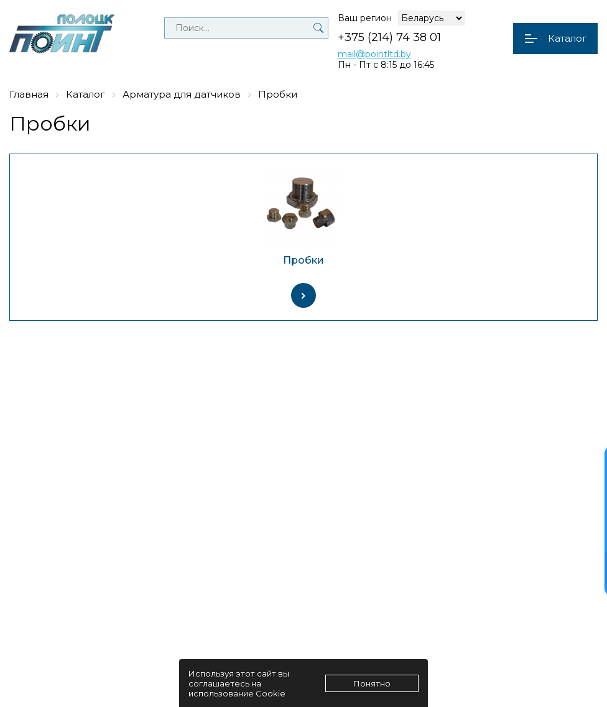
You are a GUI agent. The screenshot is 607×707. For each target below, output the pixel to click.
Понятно (372, 683)
